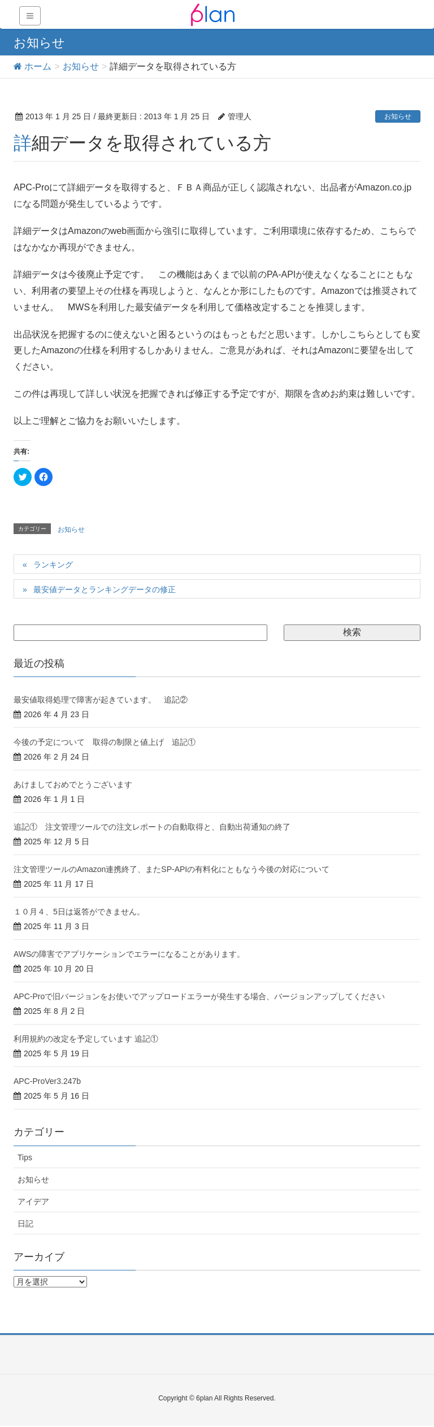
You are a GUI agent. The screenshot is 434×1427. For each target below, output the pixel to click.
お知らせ (397, 116)
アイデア (33, 1201)
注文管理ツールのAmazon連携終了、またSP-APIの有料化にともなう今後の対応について (171, 869)
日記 (25, 1223)
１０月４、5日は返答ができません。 (79, 911)
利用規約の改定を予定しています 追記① (86, 1038)
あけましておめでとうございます (73, 784)
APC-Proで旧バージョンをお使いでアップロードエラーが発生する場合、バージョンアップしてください (199, 996)
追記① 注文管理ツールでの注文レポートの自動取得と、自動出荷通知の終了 (152, 826)
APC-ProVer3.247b (47, 1081)
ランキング (53, 564)
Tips (25, 1157)
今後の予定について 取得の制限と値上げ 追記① (105, 742)
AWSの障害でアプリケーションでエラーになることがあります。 (129, 953)
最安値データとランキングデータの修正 (104, 589)
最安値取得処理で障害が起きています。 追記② (101, 699)
